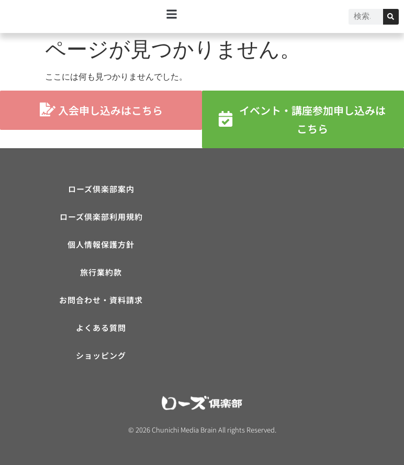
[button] (172, 14)
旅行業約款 (101, 272)
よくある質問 (101, 327)
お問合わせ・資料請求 (101, 299)
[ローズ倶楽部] (303, 258)
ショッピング (101, 355)
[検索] (391, 17)
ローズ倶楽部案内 (101, 188)
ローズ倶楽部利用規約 (101, 216)
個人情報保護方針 (101, 244)
